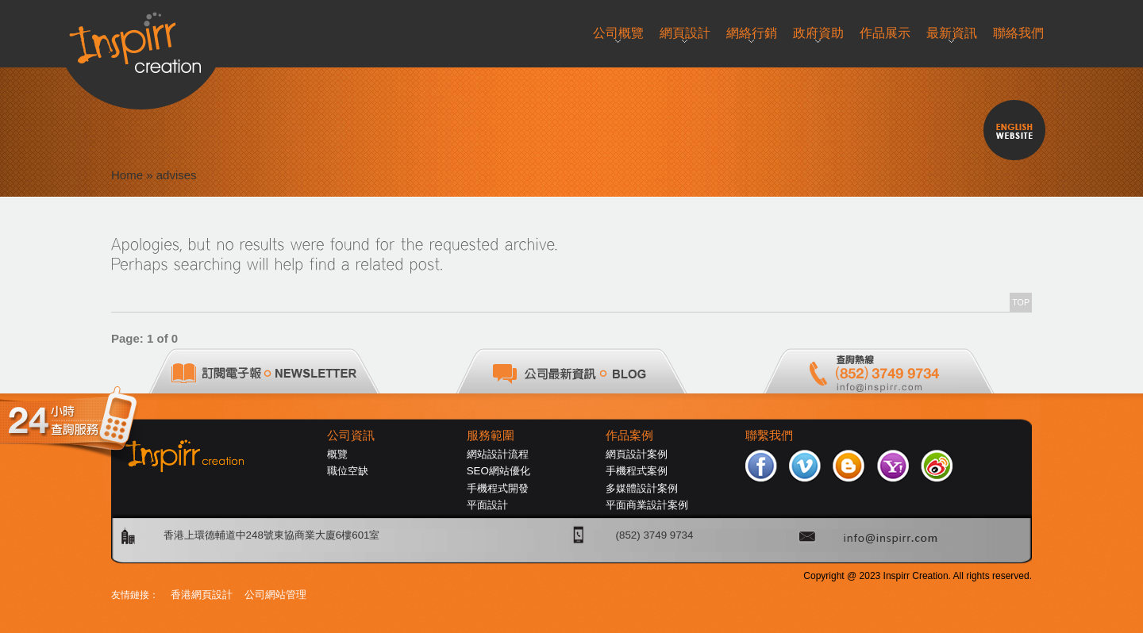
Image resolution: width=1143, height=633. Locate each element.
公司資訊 (351, 435)
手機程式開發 (498, 488)
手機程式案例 (637, 471)
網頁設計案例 (637, 454)
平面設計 (487, 505)
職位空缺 (347, 471)
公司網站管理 (275, 594)
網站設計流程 (498, 454)
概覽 (337, 454)
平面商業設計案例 (647, 505)
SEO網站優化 (498, 471)
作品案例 (629, 435)
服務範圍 (490, 435)
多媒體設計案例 (642, 488)
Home (127, 175)
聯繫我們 (769, 435)
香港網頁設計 (202, 594)
